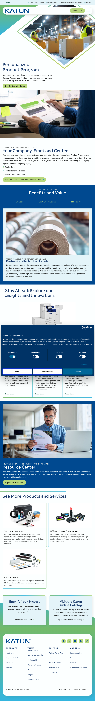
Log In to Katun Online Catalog (70, 619)
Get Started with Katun (15, 86)
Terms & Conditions (81, 689)
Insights (30, 674)
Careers (73, 663)
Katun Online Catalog (36, 2)
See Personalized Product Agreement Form (24, 179)
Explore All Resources (14, 482)
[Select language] (88, 2)
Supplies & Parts (12, 658)
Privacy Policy (64, 689)
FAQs (51, 658)
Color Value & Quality (35, 655)
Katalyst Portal (51, 2)
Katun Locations (76, 653)
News (72, 658)
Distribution (31, 670)
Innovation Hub (33, 679)
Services (9, 667)
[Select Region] (70, 2)
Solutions (9, 663)
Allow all (77, 371)
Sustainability (32, 660)
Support (53, 648)
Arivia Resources (55, 663)
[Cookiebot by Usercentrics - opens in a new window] (83, 328)
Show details (83, 364)
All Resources (54, 667)
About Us (75, 648)
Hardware (9, 653)
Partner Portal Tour (56, 653)
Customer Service (34, 665)
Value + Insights (32, 649)
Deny (17, 371)
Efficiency (75, 201)
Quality (19, 201)
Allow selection (47, 371)
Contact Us (77, 10)
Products (11, 648)
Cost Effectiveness (47, 201)
